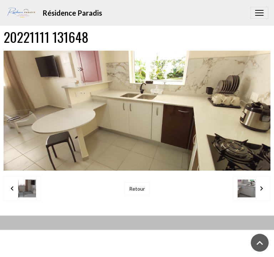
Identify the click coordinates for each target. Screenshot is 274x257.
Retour (137, 189)
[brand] (55, 13)
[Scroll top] (260, 243)
